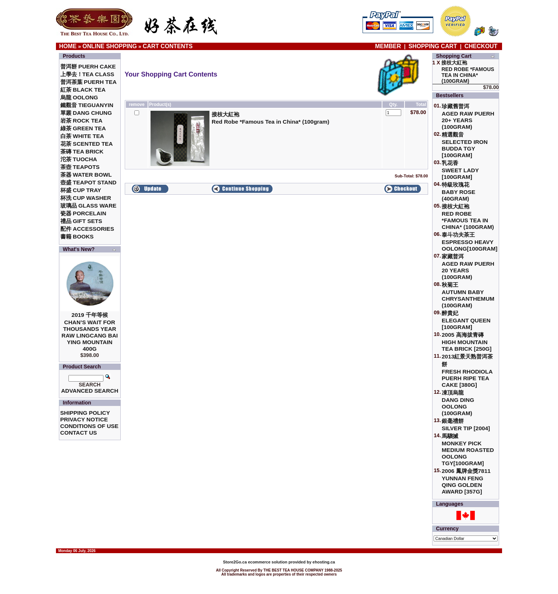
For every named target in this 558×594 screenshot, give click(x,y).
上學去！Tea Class (87, 74)
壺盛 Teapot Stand (88, 182)
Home (68, 46)
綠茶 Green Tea (83, 128)
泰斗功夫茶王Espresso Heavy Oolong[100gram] (469, 241)
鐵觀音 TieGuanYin (86, 105)
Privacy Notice (84, 419)
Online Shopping (109, 46)
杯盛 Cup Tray (80, 190)
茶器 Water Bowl (86, 175)
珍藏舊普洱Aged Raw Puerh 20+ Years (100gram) (468, 116)
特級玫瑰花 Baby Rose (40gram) (458, 191)
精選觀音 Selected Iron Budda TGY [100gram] (465, 144)
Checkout (481, 46)
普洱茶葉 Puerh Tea (88, 82)
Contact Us (78, 432)
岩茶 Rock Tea (81, 120)
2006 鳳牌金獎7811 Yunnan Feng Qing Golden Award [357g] (466, 481)
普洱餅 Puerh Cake (88, 66)
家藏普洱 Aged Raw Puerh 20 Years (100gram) (468, 266)
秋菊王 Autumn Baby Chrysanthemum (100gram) (468, 295)
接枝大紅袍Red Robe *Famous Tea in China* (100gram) (468, 216)
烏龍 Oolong (79, 97)
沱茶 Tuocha (78, 159)
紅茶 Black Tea (83, 89)
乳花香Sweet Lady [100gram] (460, 170)
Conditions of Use (89, 426)
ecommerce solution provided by (267, 562)
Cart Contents (168, 46)
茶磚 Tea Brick (82, 151)
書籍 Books (77, 236)
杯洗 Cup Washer (85, 198)
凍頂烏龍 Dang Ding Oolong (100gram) (458, 402)
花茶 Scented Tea (86, 144)
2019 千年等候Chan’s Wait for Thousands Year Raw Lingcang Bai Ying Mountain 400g (89, 332)
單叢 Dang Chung (86, 113)
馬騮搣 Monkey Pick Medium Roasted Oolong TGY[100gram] (468, 449)
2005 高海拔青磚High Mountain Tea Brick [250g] (466, 342)
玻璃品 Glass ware (88, 205)
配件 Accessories (87, 229)
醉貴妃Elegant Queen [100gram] (466, 320)
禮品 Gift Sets (81, 221)
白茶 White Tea (82, 136)
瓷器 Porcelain (83, 213)
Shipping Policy (85, 413)
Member (389, 46)
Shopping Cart (433, 46)
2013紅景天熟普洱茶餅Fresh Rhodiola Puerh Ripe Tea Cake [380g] (467, 370)
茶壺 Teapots (80, 167)
